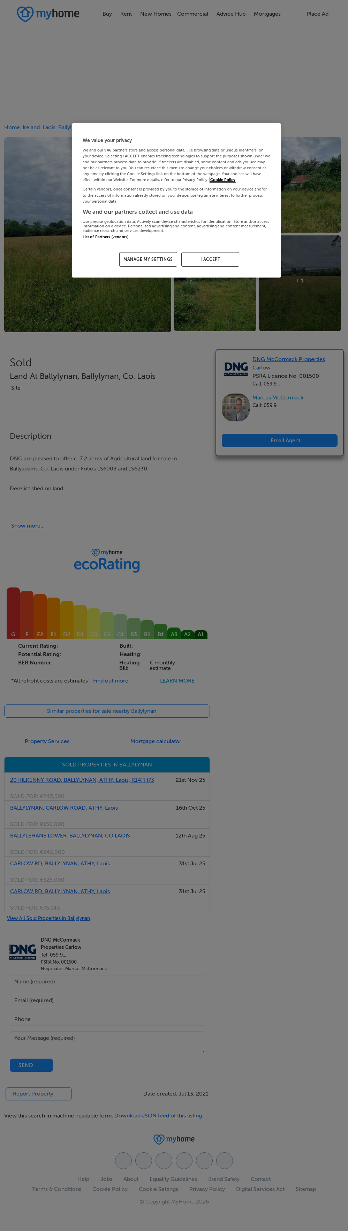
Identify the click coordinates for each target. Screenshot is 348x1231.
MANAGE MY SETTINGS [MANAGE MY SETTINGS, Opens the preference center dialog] (148, 259)
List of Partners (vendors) (106, 237)
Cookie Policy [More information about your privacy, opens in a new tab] (222, 180)
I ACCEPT (210, 259)
